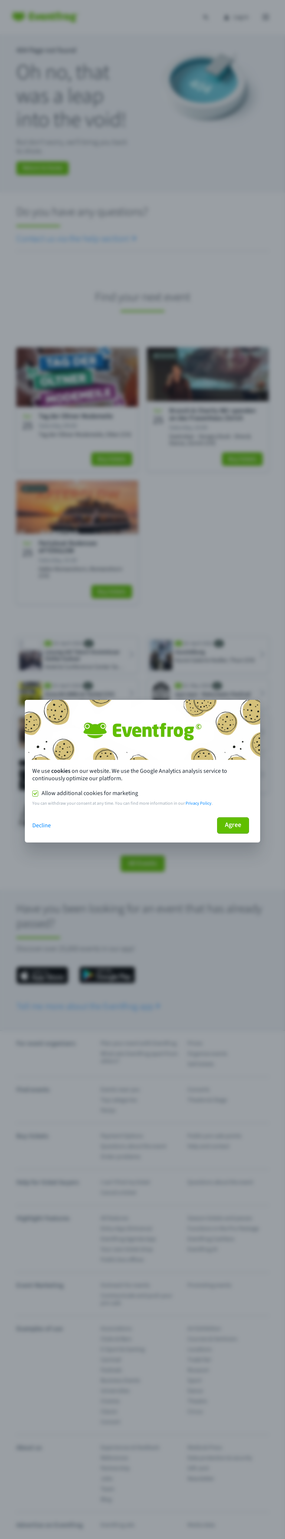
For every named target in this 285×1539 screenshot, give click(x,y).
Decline (41, 825)
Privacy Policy (199, 803)
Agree (233, 825)
